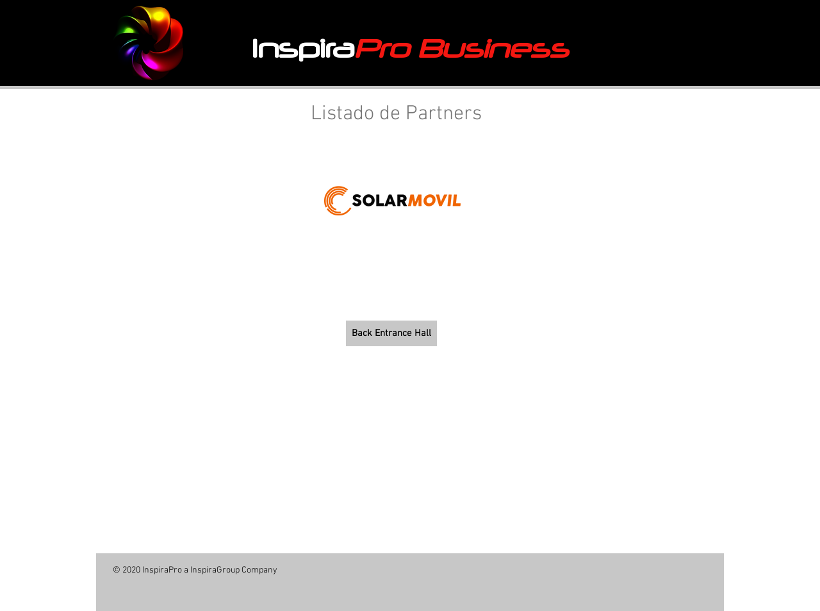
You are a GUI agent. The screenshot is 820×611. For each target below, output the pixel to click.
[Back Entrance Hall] (391, 333)
